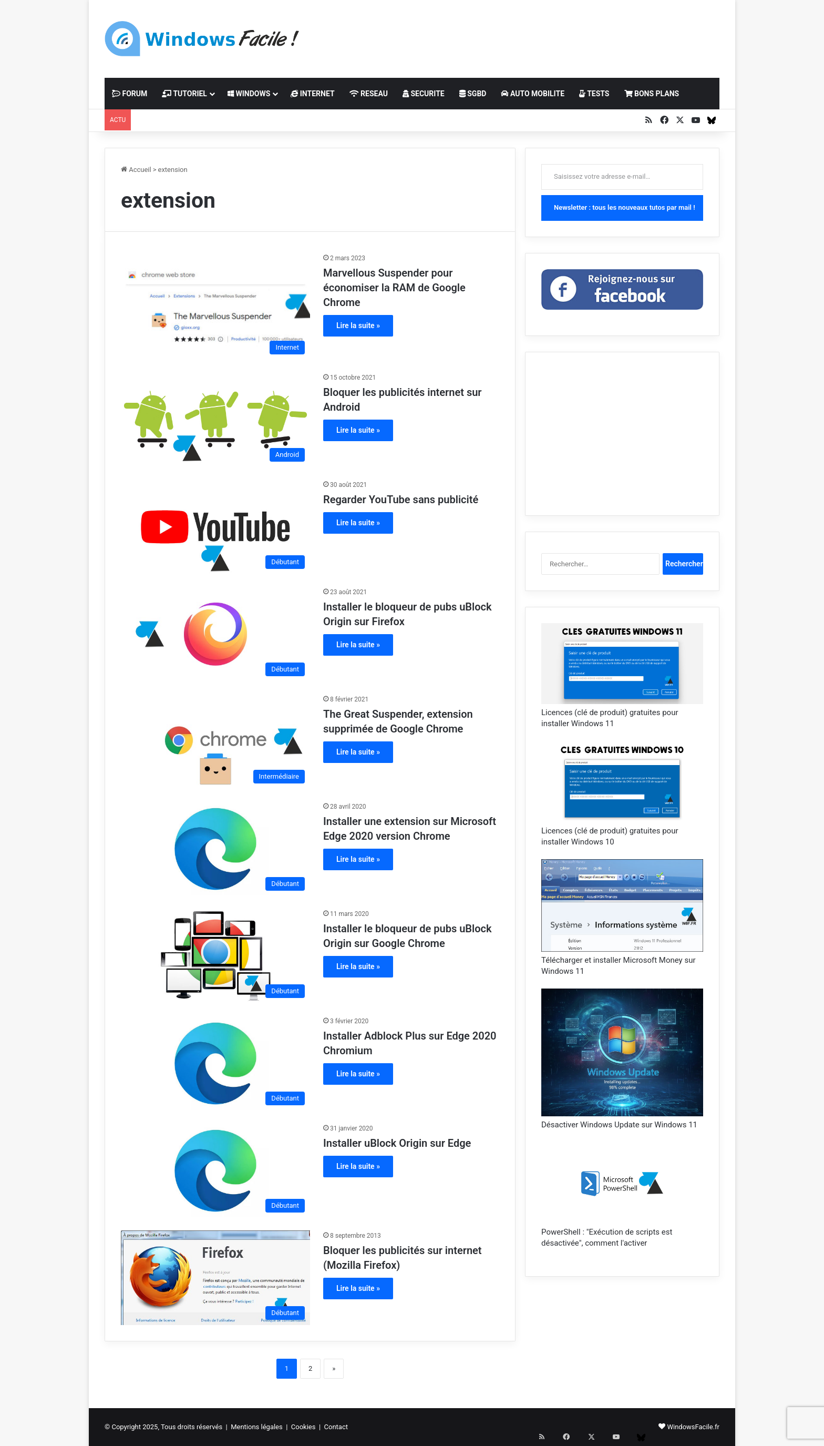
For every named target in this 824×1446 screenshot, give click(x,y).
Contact (336, 1427)
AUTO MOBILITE (532, 93)
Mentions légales (257, 1427)
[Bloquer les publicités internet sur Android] (215, 419)
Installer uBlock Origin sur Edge (397, 1143)
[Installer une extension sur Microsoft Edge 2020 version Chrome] (215, 848)
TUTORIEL (184, 93)
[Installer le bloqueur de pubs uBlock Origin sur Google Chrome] (215, 956)
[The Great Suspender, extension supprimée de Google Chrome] (215, 741)
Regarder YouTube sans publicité (400, 499)
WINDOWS (249, 93)
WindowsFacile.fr (693, 1427)
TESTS (594, 93)
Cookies (303, 1427)
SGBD (473, 93)
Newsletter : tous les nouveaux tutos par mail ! (624, 207)
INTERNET (312, 93)
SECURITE (424, 93)
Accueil (136, 170)
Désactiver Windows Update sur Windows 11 (619, 1124)
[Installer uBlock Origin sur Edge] (215, 1170)
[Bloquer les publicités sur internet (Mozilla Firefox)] (215, 1277)
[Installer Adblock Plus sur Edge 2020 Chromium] (215, 1063)
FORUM (129, 93)
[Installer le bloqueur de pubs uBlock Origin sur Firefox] (215, 634)
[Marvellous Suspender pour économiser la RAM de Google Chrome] (215, 306)
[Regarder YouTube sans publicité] (215, 527)
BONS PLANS (651, 93)
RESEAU (368, 93)
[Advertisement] (517, 34)
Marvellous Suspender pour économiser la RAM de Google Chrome (394, 288)
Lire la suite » (358, 325)
